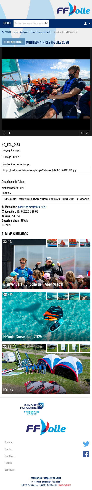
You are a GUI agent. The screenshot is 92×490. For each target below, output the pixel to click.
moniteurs (23, 207)
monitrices (34, 207)
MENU (7, 23)
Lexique (8, 463)
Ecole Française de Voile (41, 32)
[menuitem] (86, 23)
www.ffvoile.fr (65, 484)
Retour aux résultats (13, 42)
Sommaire (9, 469)
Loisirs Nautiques (21, 32)
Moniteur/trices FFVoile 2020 (47, 43)
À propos (9, 442)
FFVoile (73, 9)
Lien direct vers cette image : (46, 168)
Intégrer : (46, 196)
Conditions (10, 456)
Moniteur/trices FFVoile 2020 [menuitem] (66, 32)
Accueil (6, 32)
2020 (43, 207)
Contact (9, 449)
